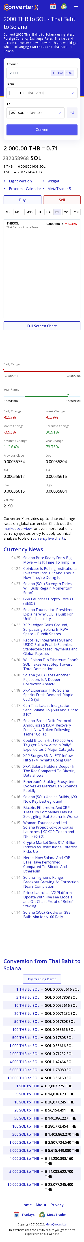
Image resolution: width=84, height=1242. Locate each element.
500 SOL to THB (25, 1134)
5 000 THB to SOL (24, 1069)
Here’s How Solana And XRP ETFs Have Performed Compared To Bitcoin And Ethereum (46, 864)
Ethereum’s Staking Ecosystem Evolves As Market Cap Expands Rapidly (50, 786)
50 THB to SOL (26, 1021)
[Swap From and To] (72, 112)
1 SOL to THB (27, 1086)
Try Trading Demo (42, 979)
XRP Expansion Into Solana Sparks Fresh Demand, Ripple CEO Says (48, 695)
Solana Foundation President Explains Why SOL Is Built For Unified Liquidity (48, 614)
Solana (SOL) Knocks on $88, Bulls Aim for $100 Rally (47, 914)
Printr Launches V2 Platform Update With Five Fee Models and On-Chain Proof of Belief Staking (48, 899)
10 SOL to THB (26, 1102)
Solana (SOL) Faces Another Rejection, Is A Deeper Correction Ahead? (46, 679)
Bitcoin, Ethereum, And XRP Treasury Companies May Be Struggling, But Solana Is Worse (50, 812)
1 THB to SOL (27, 989)
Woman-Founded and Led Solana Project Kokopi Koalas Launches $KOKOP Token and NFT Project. (48, 829)
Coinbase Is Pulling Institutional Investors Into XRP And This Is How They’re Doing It (50, 573)
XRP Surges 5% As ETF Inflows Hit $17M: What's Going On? (48, 758)
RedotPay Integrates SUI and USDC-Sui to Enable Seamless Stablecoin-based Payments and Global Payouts (50, 647)
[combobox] (42, 93)
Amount (12, 64)
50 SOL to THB (26, 1118)
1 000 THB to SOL (24, 1045)
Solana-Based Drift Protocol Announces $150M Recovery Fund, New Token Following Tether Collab (47, 727)
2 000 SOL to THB (24, 1150)
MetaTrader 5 (59, 188)
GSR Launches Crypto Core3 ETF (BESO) (50, 601)
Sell (62, 199)
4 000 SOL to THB (24, 1158)
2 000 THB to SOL (24, 1053)
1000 (69, 73)
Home (26, 1204)
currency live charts (49, 538)
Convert (42, 130)
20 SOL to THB (26, 1110)
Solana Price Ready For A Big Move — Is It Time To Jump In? (49, 560)
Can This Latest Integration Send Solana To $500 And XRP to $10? (50, 710)
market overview (18, 528)
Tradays (23, 1214)
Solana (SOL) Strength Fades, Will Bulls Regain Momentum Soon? (48, 588)
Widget (53, 181)
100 (60, 73)
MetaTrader (52, 1214)
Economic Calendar (25, 188)
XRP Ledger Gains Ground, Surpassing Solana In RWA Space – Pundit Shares (45, 629)
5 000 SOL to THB (24, 1171)
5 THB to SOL (27, 997)
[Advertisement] (42, 344)
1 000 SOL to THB (24, 1142)
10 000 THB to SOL (23, 1077)
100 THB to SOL (25, 1029)
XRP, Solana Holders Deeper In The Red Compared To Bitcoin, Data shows (49, 771)
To (8, 104)
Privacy (57, 1204)
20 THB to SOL (26, 1013)
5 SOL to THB (27, 1094)
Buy (22, 199)
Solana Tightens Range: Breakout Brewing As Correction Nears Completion (51, 882)
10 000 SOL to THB (23, 1184)
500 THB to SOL (25, 1037)
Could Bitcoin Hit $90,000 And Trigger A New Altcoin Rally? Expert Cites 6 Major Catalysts (48, 745)
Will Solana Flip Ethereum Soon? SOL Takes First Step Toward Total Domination (50, 664)
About (41, 1204)
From (10, 84)
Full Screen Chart (42, 325)
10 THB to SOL (26, 1005)
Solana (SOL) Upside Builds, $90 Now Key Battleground (50, 799)
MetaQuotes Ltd (56, 1224)
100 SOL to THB (25, 1126)
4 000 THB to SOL (24, 1061)
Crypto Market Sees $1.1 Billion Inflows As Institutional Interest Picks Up (50, 847)
